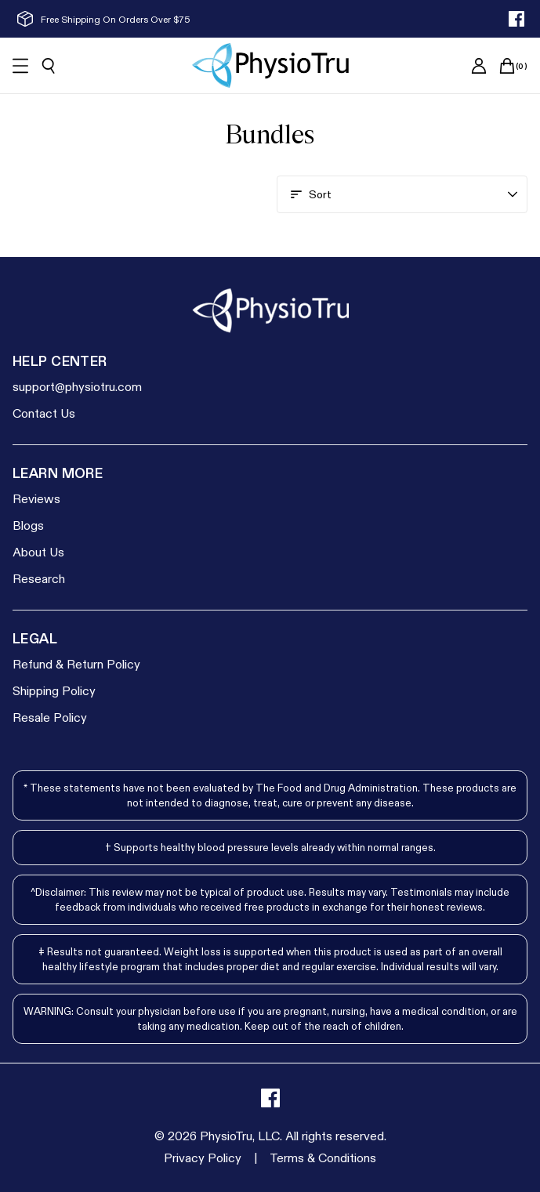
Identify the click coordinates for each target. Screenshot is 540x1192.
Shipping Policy (54, 690)
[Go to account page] (479, 66)
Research (39, 578)
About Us (38, 551)
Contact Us (44, 412)
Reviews (36, 498)
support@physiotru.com (77, 386)
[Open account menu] (402, 194)
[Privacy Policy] (202, 1157)
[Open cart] (507, 66)
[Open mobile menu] (20, 66)
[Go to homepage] (270, 65)
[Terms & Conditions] (323, 1157)
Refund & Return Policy (76, 663)
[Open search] (48, 66)
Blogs (28, 524)
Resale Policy (50, 716)
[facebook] (516, 19)
